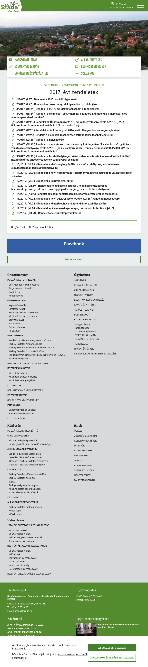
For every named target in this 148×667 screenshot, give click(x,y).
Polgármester (83, 465)
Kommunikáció (16, 418)
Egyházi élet (14, 497)
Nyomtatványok (83, 295)
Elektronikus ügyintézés (89, 299)
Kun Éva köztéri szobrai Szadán (25, 489)
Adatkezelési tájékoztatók (73, 654)
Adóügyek (80, 280)
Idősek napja (15, 514)
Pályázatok (14, 330)
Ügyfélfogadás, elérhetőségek (24, 284)
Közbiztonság (82, 328)
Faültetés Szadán (84, 480)
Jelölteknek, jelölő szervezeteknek (25, 537)
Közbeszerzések (17, 395)
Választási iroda (17, 561)
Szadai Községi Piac (19, 358)
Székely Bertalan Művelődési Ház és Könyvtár (32, 347)
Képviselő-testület (18, 305)
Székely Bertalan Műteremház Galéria (28, 474)
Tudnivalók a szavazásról (21, 541)
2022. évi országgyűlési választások (29, 574)
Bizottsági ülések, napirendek (23, 312)
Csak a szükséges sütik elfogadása (112, 657)
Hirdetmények (16, 295)
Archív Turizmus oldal (21, 635)
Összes (78, 430)
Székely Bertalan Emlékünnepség (25, 507)
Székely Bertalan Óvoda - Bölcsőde (26, 351)
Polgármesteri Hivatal (20, 288)
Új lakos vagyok (84, 290)
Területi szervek (84, 309)
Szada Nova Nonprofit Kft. (23, 400)
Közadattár (14, 385)
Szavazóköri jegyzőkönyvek (23, 558)
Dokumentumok (70, 84)
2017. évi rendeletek (93, 84)
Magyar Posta (82, 324)
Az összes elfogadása (112, 648)
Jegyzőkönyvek (16, 320)
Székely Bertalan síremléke (22, 478)
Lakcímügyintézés (85, 304)
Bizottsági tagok (17, 309)
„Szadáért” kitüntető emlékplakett (26, 457)
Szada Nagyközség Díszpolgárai (25, 454)
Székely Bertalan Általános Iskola (25, 344)
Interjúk (79, 445)
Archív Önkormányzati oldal (25, 624)
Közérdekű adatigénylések (22, 380)
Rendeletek (14, 292)
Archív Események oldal (22, 628)
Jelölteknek (14, 554)
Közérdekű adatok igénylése (23, 376)
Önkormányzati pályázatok (22, 409)
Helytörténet (82, 475)
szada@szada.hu (23, 611)
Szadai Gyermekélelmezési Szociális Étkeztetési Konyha (37, 355)
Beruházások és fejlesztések (25, 390)
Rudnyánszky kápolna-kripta (23, 485)
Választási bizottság (19, 565)
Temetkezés (81, 344)
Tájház (12, 481)
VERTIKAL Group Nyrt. (86, 335)
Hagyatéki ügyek (84, 348)
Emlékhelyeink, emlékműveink (23, 492)
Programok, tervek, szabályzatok (27, 363)
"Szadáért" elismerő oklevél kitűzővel (27, 464)
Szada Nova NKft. (84, 450)
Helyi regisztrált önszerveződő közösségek (30, 444)
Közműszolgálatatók (86, 331)
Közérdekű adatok (18, 373)
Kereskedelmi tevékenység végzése (95, 353)
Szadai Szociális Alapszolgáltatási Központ (30, 340)
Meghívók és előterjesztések (23, 316)
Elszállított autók (86, 285)
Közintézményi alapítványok (23, 440)
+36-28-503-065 (20, 607)
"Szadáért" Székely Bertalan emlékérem (28, 461)
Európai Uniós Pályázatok (22, 413)
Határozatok (15, 323)
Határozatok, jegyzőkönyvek (23, 569)
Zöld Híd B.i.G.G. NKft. (86, 436)
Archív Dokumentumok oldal (25, 632)
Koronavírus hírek (85, 440)
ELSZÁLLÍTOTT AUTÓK (87, 339)
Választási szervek (18, 530)
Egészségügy (82, 314)
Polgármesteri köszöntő (22, 430)
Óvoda (78, 460)
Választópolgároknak (19, 533)
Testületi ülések (84, 470)
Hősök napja (15, 510)
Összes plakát (74, 259)
